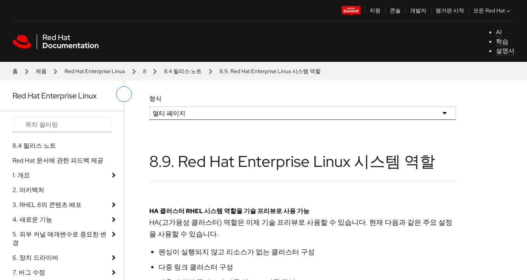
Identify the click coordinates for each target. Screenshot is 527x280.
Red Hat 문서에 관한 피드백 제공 (57, 160)
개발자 (418, 10)
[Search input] (62, 124)
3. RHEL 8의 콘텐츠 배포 (47, 205)
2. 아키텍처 (28, 190)
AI (499, 32)
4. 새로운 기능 (32, 219)
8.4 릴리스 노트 (183, 71)
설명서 (505, 51)
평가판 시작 (450, 10)
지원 (375, 10)
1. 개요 (21, 175)
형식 (155, 98)
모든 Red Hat (492, 10)
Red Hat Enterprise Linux (95, 71)
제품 (41, 71)
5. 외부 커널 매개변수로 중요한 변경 (59, 238)
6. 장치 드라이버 (35, 258)
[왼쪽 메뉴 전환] (124, 94)
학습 (502, 41)
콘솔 (395, 10)
